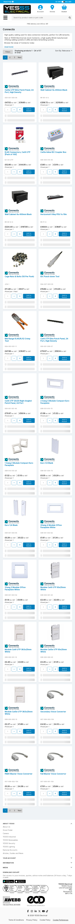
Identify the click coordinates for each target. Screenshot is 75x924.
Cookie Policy (45, 920)
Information (37, 863)
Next (20, 57)
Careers (6, 833)
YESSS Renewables (10, 840)
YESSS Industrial (9, 837)
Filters (7, 52)
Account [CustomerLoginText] (40, 12)
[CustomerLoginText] (40, 7)
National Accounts (10, 850)
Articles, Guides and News (13, 853)
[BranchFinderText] (52, 8)
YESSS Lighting (9, 847)
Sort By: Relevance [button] (63, 51)
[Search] (69, 17)
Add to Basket (28, 110)
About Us (6, 827)
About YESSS (37, 823)
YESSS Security (9, 843)
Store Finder (8, 830)
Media (37, 867)
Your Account (37, 858)
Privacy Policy (31, 920)
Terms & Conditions (16, 920)
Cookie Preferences (60, 920)
